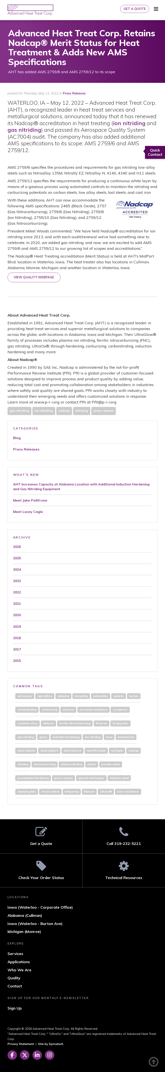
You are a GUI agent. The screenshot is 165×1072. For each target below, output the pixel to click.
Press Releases (74, 93)
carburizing (49, 709)
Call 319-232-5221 (123, 836)
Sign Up (15, 1008)
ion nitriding (129, 123)
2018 (17, 638)
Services (15, 953)
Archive (22, 537)
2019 (17, 626)
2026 (17, 546)
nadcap (64, 411)
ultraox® (106, 791)
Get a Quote (135, 9)
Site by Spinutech (50, 1044)
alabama (63, 696)
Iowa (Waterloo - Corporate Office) (40, 907)
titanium (89, 791)
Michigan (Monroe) (24, 931)
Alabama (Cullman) (25, 915)
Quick (155, 152)
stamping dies (26, 791)
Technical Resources (123, 870)
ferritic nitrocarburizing (74, 723)
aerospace (24, 696)
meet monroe (72, 750)
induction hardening (66, 737)
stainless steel (119, 778)
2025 (17, 558)
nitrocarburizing (44, 764)
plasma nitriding (71, 764)
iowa (109, 737)
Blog (17, 438)
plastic (91, 764)
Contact (15, 986)
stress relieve (50, 791)
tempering (72, 791)
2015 (17, 660)
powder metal (110, 764)
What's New (26, 474)
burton (133, 696)
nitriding (81, 411)
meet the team (96, 750)
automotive (100, 696)
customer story (27, 723)
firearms (101, 723)
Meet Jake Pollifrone (30, 500)
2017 (17, 649)
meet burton (126, 737)
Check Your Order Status (41, 870)
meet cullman (26, 750)
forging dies (120, 723)
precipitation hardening (33, 778)
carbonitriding (26, 709)
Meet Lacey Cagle (28, 511)
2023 (17, 581)
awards (118, 696)
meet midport (49, 750)
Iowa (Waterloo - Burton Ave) (35, 923)
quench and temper (91, 778)
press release (103, 411)
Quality (14, 977)
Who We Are (19, 969)
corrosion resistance (93, 709)
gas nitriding (24, 129)
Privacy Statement (21, 1044)
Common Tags (28, 686)
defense (48, 723)
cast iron (68, 709)
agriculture (44, 696)
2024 (17, 569)
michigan (117, 750)
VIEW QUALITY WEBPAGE (34, 277)
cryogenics (120, 709)
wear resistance (128, 791)
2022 (17, 592)
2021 (17, 603)
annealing (81, 696)
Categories (25, 428)
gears (43, 737)
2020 (17, 615)
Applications (19, 961)
